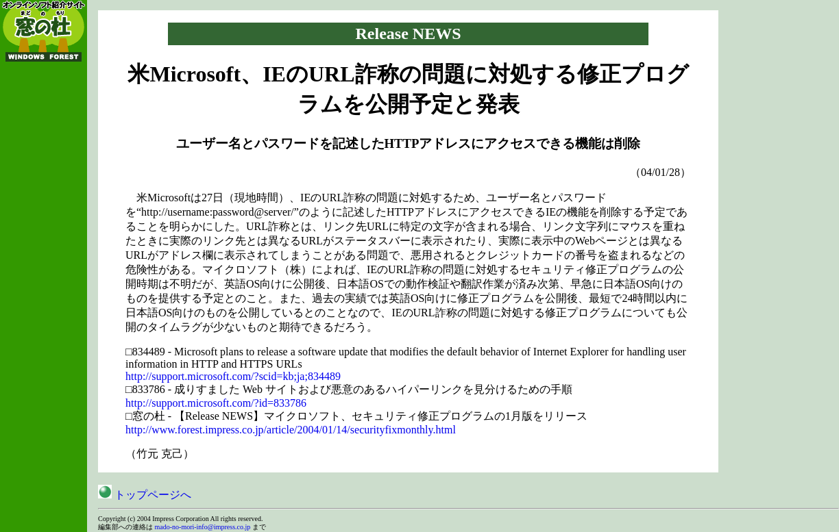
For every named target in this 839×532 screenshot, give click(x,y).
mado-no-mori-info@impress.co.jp (203, 527)
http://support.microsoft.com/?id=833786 (215, 403)
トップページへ (144, 495)
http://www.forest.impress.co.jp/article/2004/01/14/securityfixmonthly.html (290, 429)
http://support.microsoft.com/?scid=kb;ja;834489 (233, 376)
